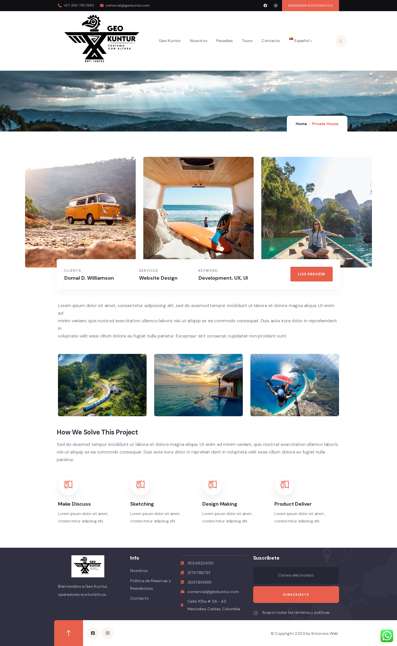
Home (301, 123)
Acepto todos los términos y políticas (296, 612)
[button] (310, 5)
